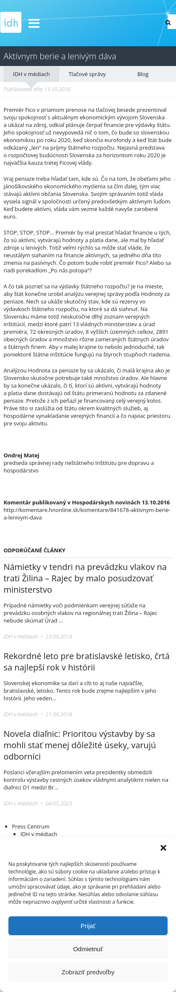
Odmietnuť (88, 948)
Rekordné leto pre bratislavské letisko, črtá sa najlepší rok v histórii (86, 661)
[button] (163, 848)
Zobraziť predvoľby (88, 972)
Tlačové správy (87, 74)
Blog (143, 74)
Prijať (88, 925)
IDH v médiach (31, 74)
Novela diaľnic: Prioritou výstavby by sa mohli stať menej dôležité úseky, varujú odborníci (79, 745)
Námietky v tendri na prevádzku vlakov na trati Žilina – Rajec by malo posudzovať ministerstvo (84, 578)
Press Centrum (31, 826)
